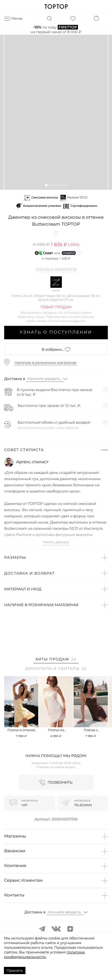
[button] (46, 185)
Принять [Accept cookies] (14, 970)
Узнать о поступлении (56, 332)
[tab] (56, 660)
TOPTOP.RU (56, 6)
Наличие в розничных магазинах (46, 362)
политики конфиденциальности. (44, 954)
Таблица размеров (56, 270)
